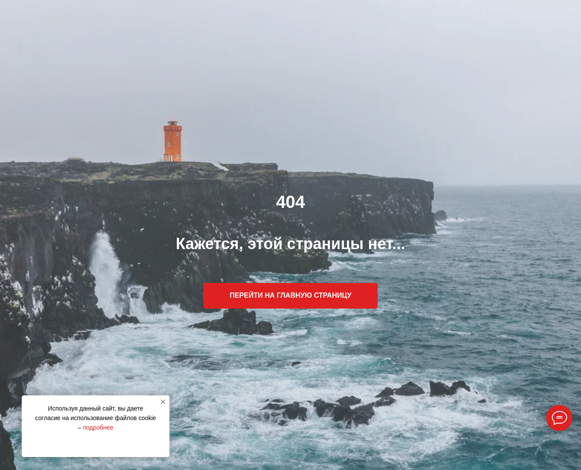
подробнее (98, 427)
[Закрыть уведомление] (163, 402)
